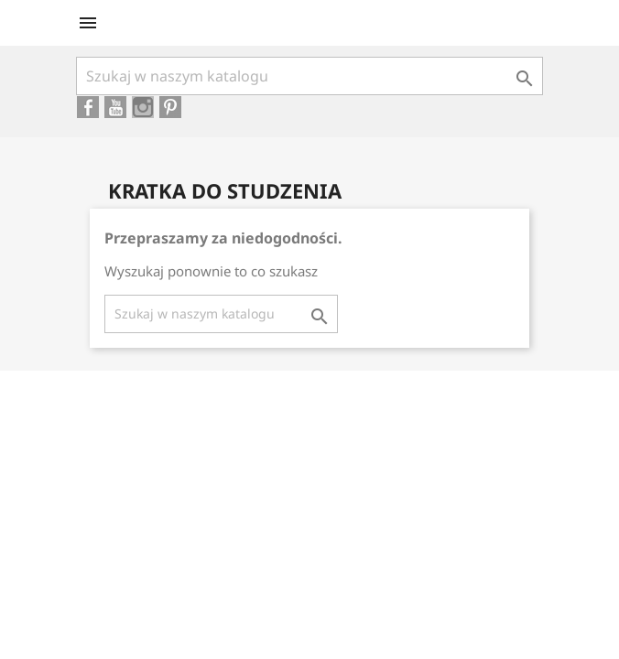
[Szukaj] (309, 76)
